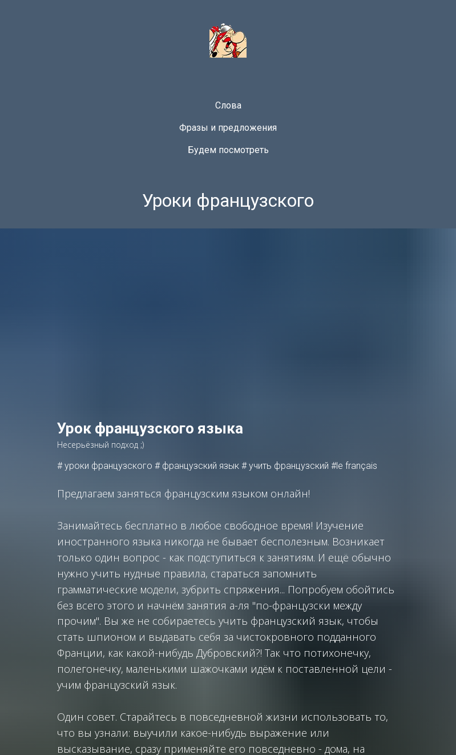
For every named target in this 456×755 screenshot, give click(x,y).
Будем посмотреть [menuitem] (228, 149)
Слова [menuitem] (228, 105)
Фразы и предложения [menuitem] (228, 127)
